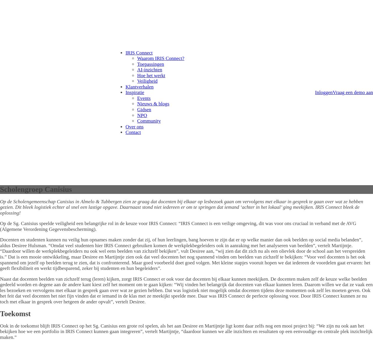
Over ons (135, 127)
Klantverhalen (140, 87)
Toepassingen (150, 64)
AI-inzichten (149, 69)
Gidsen (144, 109)
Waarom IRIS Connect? (160, 58)
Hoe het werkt (151, 75)
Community (149, 121)
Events (144, 98)
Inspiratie (135, 92)
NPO (142, 115)
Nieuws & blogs (153, 104)
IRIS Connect (139, 53)
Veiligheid (147, 81)
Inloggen (323, 92)
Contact (133, 132)
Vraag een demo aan (353, 92)
